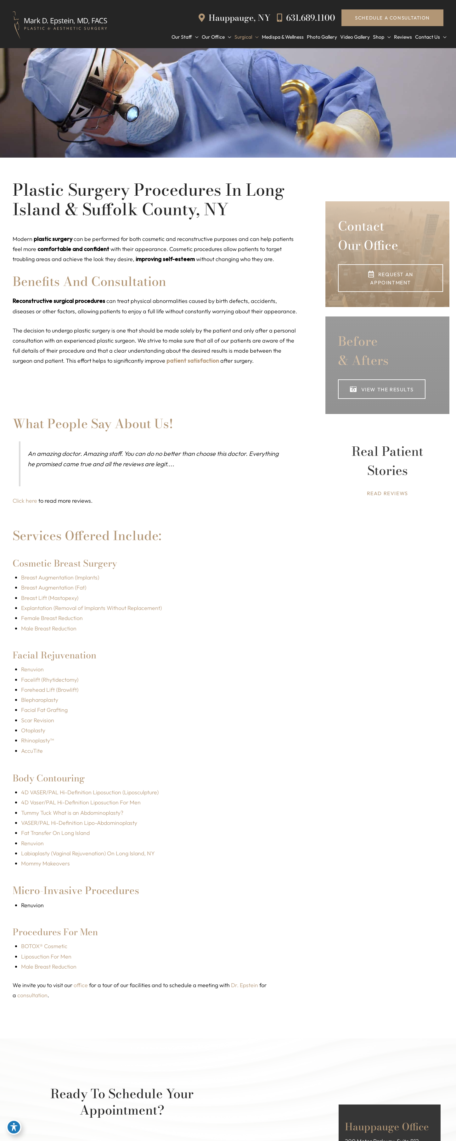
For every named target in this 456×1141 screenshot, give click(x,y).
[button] (392, 17)
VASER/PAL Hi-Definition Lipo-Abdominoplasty (80, 824)
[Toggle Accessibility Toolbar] (13, 1127)
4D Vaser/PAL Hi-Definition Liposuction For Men (81, 804)
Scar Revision (37, 721)
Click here (25, 501)
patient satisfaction (192, 361)
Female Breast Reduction (52, 619)
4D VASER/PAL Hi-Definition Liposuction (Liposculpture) (91, 793)
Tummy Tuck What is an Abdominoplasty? (73, 814)
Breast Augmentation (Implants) (61, 578)
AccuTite (32, 752)
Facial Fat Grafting (45, 711)
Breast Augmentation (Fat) (54, 588)
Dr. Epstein (245, 987)
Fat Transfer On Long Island (56, 834)
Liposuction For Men (46, 958)
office (81, 987)
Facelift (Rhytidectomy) (50, 680)
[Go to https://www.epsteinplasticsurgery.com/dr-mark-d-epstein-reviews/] (387, 471)
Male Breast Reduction (49, 629)
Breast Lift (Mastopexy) (50, 598)
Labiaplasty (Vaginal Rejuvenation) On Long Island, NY (90, 855)
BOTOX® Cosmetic (44, 948)
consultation (32, 997)
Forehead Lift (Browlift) (50, 690)
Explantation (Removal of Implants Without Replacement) (93, 608)
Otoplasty (33, 731)
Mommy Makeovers (45, 865)
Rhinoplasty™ (37, 741)
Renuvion (32, 670)
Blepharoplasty (40, 701)
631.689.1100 (306, 17)
